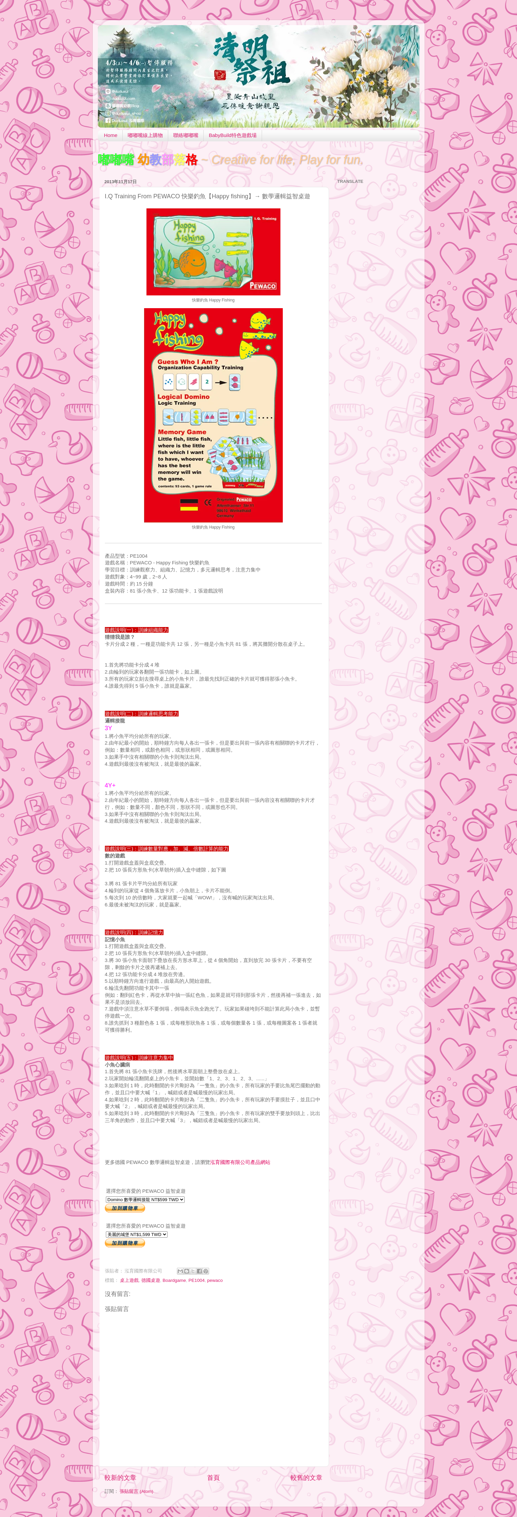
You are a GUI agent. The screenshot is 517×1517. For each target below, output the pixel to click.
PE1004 (197, 1280)
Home (110, 135)
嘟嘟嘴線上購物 (145, 135)
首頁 (213, 1477)
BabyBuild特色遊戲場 (233, 135)
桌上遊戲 (129, 1280)
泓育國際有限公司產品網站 (240, 1162)
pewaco (215, 1280)
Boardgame (174, 1280)
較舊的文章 (306, 1477)
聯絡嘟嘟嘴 (185, 135)
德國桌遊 (150, 1280)
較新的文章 (120, 1477)
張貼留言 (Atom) (136, 1491)
